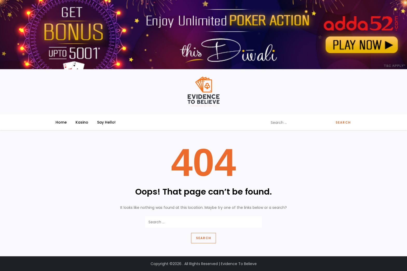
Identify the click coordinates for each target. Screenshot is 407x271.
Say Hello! (106, 122)
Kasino (82, 122)
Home (61, 122)
